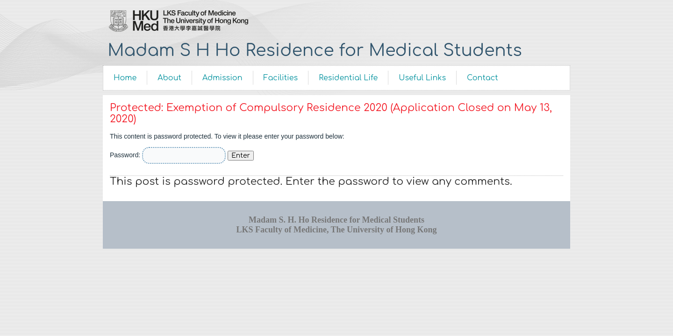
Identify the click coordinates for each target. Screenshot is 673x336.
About (169, 78)
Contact (482, 78)
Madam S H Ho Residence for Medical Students (314, 50)
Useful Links (422, 78)
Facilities (281, 78)
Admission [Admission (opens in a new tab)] (222, 78)
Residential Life (348, 78)
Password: (168, 155)
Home (125, 78)
